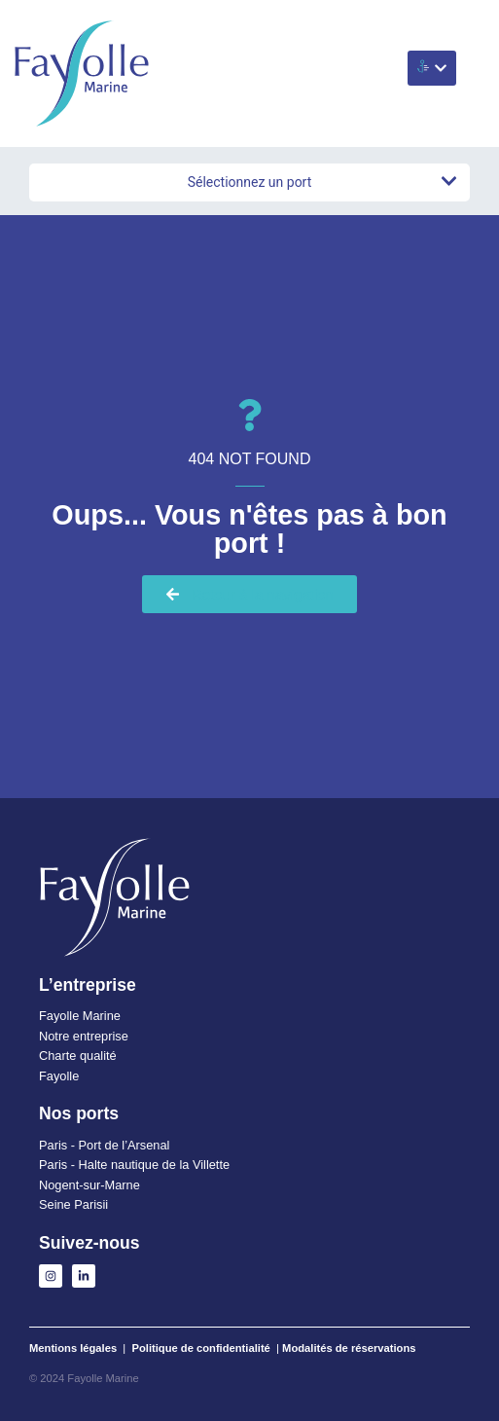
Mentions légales (73, 1348)
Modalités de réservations (348, 1348)
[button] (432, 68)
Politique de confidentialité (201, 1348)
